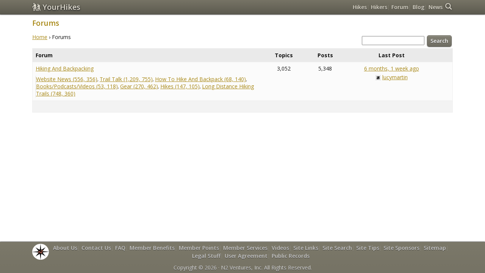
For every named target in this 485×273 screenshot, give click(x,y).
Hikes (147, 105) (180, 86)
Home (39, 37)
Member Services (245, 247)
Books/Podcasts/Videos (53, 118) (77, 86)
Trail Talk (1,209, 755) (126, 79)
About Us (65, 247)
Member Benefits (152, 247)
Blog (418, 7)
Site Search (337, 247)
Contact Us (96, 247)
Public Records (291, 255)
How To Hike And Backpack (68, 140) (200, 79)
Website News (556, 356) (66, 79)
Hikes (360, 7)
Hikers (379, 7)
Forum (399, 7)
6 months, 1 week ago (391, 68)
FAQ (120, 247)
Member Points (199, 247)
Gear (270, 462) (139, 86)
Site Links (305, 247)
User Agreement (246, 255)
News (436, 7)
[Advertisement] (242, 145)
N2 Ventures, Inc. (242, 267)
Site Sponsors (401, 247)
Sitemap (435, 247)
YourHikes (56, 7)
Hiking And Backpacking (65, 68)
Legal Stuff (206, 255)
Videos (280, 247)
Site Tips (367, 247)
